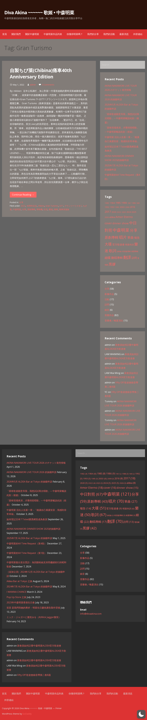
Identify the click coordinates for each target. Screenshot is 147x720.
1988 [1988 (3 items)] (134, 203)
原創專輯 (31, 209)
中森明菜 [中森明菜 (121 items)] (121, 230)
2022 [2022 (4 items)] (119, 212)
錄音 (107, 309)
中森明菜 (17, 209)
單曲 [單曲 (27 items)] (130, 237)
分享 (21, 202)
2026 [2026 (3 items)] (107, 217)
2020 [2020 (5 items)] (114, 212)
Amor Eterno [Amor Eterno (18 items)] (124, 217)
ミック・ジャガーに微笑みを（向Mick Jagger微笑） (34, 617)
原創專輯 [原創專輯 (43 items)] (111, 237)
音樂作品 (109, 315)
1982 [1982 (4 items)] (107, 203)
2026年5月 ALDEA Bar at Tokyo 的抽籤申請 (29, 481)
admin (33, 84)
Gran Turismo (52, 205)
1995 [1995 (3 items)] (117, 207)
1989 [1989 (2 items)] (138, 203)
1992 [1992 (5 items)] (107, 207)
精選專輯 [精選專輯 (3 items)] (134, 251)
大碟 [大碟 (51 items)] (108, 244)
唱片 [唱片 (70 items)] (123, 237)
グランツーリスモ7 (73, 205)
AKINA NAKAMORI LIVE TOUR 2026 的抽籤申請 (31, 472)
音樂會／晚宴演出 (114, 320)
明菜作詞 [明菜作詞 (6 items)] (129, 244)
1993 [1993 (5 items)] (112, 207)
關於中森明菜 (32, 34)
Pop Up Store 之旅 (16, 597)
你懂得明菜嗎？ (75, 34)
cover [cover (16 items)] (108, 223)
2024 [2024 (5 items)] (128, 212)
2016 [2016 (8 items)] (132, 207)
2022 (23, 205)
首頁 (4, 34)
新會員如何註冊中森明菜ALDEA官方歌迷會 (39, 645)
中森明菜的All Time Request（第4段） (27, 543)
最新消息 (124, 34)
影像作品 (109, 294)
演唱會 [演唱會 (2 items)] (119, 251)
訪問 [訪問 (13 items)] (134, 258)
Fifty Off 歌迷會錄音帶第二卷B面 (34, 675)
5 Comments (48, 84)
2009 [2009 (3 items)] (127, 207)
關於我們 (16, 34)
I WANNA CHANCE (16, 591)
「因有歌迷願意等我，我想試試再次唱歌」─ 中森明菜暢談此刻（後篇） (122, 118)
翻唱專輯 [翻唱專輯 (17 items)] (117, 258)
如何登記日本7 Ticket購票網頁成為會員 (27, 519)
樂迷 (51, 209)
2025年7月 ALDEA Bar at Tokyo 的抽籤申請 (29, 538)
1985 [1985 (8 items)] (118, 202)
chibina (41, 205)
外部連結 (137, 34)
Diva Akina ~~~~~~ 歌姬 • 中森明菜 (39, 12)
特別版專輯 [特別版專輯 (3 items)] (126, 251)
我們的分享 (93, 34)
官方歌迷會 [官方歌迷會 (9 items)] (118, 244)
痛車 (56, 209)
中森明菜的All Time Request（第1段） (27, 553)
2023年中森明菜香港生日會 (21, 602)
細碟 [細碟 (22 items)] (108, 258)
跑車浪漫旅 (64, 209)
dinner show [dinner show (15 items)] (120, 223)
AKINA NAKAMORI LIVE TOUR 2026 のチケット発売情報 (36, 462)
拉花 (46, 209)
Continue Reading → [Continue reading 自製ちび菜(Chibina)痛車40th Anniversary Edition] (23, 194)
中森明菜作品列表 (53, 34)
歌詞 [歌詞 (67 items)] (112, 250)
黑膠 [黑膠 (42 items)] (112, 264)
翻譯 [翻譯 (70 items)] (127, 257)
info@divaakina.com (90, 613)
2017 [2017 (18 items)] (108, 212)
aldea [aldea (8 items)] (112, 217)
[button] (141, 714)
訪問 (107, 304)
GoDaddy (27, 713)
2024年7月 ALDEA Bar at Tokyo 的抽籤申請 (29, 586)
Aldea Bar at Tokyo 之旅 (19, 581)
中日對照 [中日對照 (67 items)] (91, 494)
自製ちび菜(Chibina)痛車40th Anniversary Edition (41, 73)
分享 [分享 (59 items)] (133, 230)
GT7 (61, 205)
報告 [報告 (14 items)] (137, 238)
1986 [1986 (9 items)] (124, 202)
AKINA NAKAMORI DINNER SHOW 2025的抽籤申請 (33, 528)
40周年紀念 (32, 205)
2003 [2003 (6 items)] (122, 207)
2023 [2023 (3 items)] (124, 212)
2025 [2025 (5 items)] (134, 212)
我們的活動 (109, 34)
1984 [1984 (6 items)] (112, 202)
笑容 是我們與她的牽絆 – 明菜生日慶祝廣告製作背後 (33, 607)
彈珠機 (39, 209)
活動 (107, 299)
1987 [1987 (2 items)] (129, 203)
